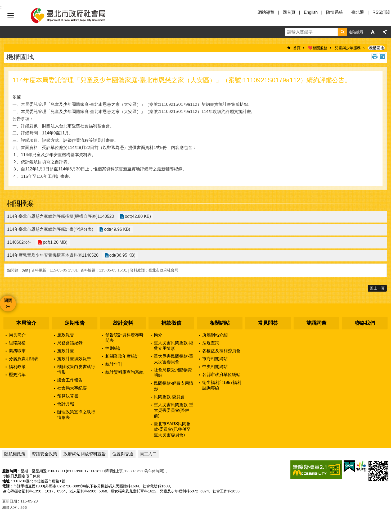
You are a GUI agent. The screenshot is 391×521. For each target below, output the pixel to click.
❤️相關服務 (317, 48)
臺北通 (357, 12)
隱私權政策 (14, 454)
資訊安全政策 (44, 454)
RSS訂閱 (381, 12)
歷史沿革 (17, 374)
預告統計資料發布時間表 (124, 338)
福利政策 (17, 366)
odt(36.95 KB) (122, 255)
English (311, 12)
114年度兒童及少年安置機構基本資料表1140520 (52, 255)
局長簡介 (17, 335)
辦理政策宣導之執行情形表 (76, 415)
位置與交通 (122, 454)
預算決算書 (67, 396)
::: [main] (6, 42)
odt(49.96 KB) (116, 229)
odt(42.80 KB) (137, 216)
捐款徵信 (171, 323)
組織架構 (17, 343)
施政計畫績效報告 (74, 358)
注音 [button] (382, 56)
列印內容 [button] (374, 56)
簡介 (158, 335)
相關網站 (220, 323)
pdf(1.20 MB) (54, 242)
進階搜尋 (356, 32)
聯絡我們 (365, 323)
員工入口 (148, 454)
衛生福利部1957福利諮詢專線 (221, 385)
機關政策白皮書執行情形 (76, 369)
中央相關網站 (215, 366)
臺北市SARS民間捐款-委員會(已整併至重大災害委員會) (172, 429)
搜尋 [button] (342, 32)
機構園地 (376, 48)
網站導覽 (266, 12)
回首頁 (289, 12)
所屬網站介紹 (215, 335)
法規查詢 (210, 343)
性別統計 (113, 348)
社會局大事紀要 (72, 388)
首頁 (296, 48)
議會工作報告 (70, 380)
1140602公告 (19, 242)
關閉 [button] (8, 300)
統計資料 (123, 323)
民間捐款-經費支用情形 (173, 386)
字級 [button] (373, 32)
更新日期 (9, 501)
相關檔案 (20, 203)
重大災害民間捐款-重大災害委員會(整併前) (173, 410)
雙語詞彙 (316, 323)
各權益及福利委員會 (221, 350)
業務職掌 (17, 350)
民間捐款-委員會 (169, 397)
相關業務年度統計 (122, 356)
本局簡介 (26, 323)
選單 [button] (10, 15)
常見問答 (268, 323)
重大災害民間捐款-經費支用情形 (173, 346)
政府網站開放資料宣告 (85, 454)
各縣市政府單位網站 (221, 374)
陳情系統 (334, 12)
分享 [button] (385, 32)
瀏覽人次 (9, 507)
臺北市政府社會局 (74, 15)
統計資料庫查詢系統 (124, 372)
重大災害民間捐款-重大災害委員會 (173, 359)
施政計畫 (65, 350)
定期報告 (75, 323)
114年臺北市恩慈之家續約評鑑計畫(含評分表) (50, 229)
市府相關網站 (215, 358)
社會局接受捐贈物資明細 (173, 373)
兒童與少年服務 (348, 48)
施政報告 (65, 335)
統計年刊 (113, 364)
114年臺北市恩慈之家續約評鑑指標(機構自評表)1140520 (60, 216)
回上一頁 (377, 288)
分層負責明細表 (23, 358)
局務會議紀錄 (70, 343)
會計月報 (65, 404)
